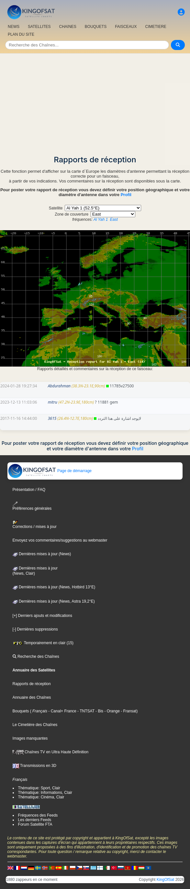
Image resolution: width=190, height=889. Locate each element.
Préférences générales (32, 506)
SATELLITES (39, 26)
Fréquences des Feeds (38, 815)
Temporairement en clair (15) (43, 643)
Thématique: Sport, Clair (39, 788)
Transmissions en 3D (34, 765)
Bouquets (21, 711)
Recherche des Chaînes (36, 656)
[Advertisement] (95, 102)
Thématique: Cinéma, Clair (41, 797)
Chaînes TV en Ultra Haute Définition (51, 752)
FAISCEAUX (126, 26)
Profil (126, 194)
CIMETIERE (155, 26)
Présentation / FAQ (29, 489)
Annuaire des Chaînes (32, 697)
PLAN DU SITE (21, 34)
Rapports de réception (32, 684)
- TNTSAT (85, 711)
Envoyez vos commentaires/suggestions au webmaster (60, 540)
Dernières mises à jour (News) (42, 554)
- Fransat (128, 711)
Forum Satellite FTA (35, 824)
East (114, 219)
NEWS (13, 26)
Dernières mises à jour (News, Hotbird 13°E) (54, 587)
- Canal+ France (61, 711)
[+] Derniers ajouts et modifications (42, 615)
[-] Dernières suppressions (35, 629)
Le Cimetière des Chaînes (35, 724)
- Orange (111, 711)
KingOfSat (165, 879)
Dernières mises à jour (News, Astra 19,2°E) (54, 601)
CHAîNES (67, 26)
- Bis (99, 711)
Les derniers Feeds (34, 820)
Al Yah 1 (101, 219)
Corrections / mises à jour (35, 524)
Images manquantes (30, 738)
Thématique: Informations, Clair (45, 792)
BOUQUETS (95, 26)
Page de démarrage (50, 471)
